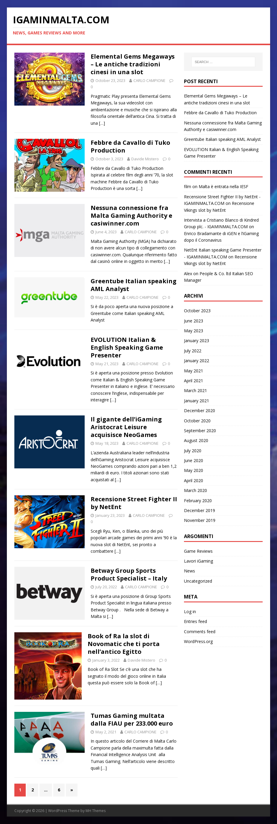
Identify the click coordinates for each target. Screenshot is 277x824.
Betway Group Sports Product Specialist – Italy (129, 574)
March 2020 (195, 490)
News (189, 571)
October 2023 (197, 310)
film (187, 186)
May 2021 (193, 371)
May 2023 (193, 330)
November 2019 (199, 520)
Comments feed (199, 631)
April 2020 (193, 480)
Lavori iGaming (198, 561)
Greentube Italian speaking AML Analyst (133, 285)
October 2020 (197, 421)
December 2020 (199, 410)
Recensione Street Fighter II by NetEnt (134, 503)
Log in (190, 611)
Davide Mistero (145, 159)
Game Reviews (198, 551)
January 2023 (196, 340)
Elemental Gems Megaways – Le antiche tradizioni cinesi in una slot (133, 64)
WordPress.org (198, 641)
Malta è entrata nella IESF (223, 186)
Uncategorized (198, 581)
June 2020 (193, 460)
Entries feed (195, 621)
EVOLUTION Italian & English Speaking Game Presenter (127, 347)
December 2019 (199, 510)
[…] (102, 123)
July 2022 (192, 351)
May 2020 (193, 470)
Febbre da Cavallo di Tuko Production (130, 146)
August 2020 (196, 440)
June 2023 (193, 321)
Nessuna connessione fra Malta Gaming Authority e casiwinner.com (131, 215)
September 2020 (200, 430)
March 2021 (195, 390)
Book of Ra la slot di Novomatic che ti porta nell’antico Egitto (124, 644)
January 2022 (196, 360)
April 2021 (193, 380)
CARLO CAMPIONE (149, 80)
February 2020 (198, 500)
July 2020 (192, 450)
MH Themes (96, 810)
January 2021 (196, 400)
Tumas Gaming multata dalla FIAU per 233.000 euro (132, 719)
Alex (188, 273)
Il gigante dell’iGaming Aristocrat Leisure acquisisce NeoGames (126, 427)
